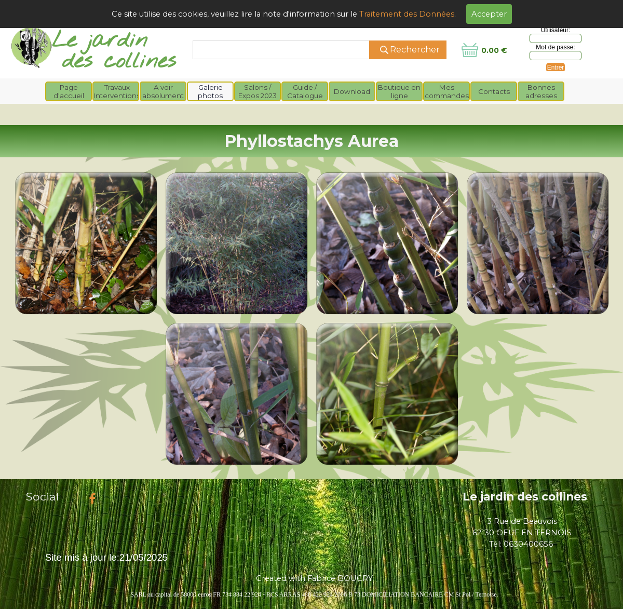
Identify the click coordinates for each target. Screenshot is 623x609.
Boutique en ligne (399, 91)
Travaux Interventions (116, 91)
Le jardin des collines (525, 496)
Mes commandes (447, 91)
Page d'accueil (68, 91)
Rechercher (415, 50)
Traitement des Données (406, 14)
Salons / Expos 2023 (257, 91)
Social (42, 496)
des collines (119, 61)
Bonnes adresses (541, 91)
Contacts (494, 91)
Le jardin (99, 41)
